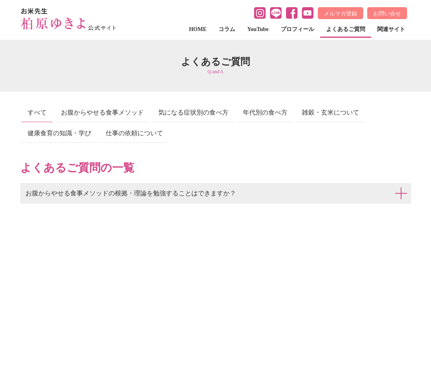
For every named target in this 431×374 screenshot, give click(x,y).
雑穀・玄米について (330, 112)
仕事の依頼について (134, 133)
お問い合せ (387, 13)
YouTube (257, 29)
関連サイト (391, 29)
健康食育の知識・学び (59, 133)
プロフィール (297, 29)
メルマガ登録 (340, 13)
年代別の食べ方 (265, 112)
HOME (198, 29)
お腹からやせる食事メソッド (102, 112)
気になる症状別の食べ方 (193, 112)
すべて (37, 112)
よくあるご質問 (345, 29)
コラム (226, 29)
